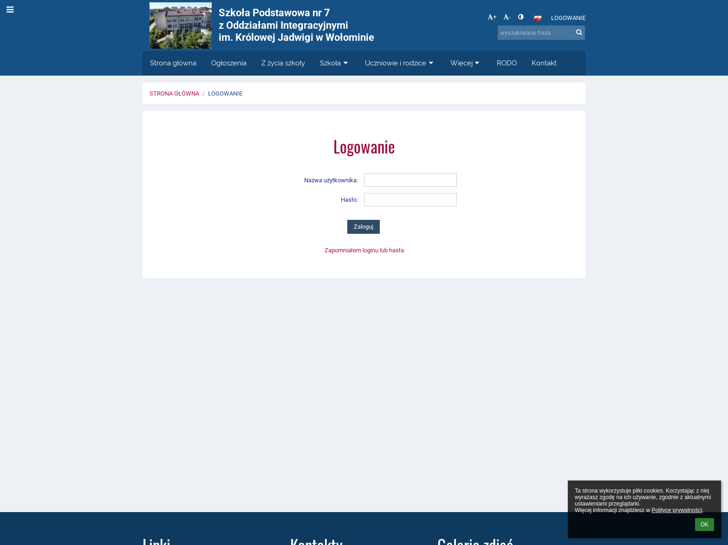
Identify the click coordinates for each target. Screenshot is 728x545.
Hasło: (349, 199)
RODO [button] (507, 63)
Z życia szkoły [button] (283, 63)
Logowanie (568, 17)
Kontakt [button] (544, 63)
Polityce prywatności (676, 510)
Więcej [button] (466, 63)
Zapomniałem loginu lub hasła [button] (364, 250)
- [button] (507, 16)
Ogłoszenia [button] (229, 63)
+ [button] (492, 16)
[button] (538, 18)
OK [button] (704, 524)
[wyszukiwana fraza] (541, 32)
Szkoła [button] (335, 63)
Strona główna (174, 93)
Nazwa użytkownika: (331, 180)
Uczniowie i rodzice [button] (400, 63)
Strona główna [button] (173, 63)
